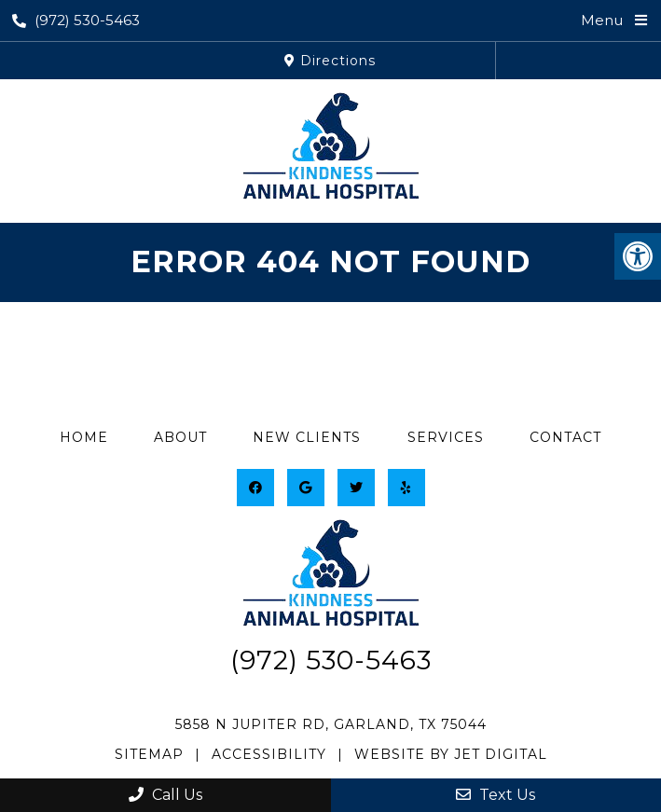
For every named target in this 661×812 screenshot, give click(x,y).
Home (84, 437)
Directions (330, 60)
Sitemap (149, 754)
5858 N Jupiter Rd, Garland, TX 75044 (331, 724)
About (180, 437)
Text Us (495, 795)
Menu (602, 20)
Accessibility (269, 754)
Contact (565, 437)
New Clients (307, 437)
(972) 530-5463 (76, 20)
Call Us (165, 795)
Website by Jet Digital (450, 754)
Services (445, 437)
